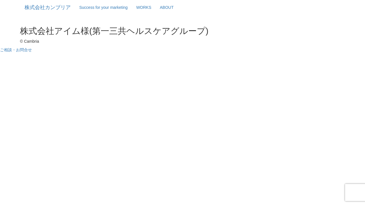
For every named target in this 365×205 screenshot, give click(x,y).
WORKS (143, 7)
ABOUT (167, 7)
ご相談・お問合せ (16, 50)
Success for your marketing (103, 7)
